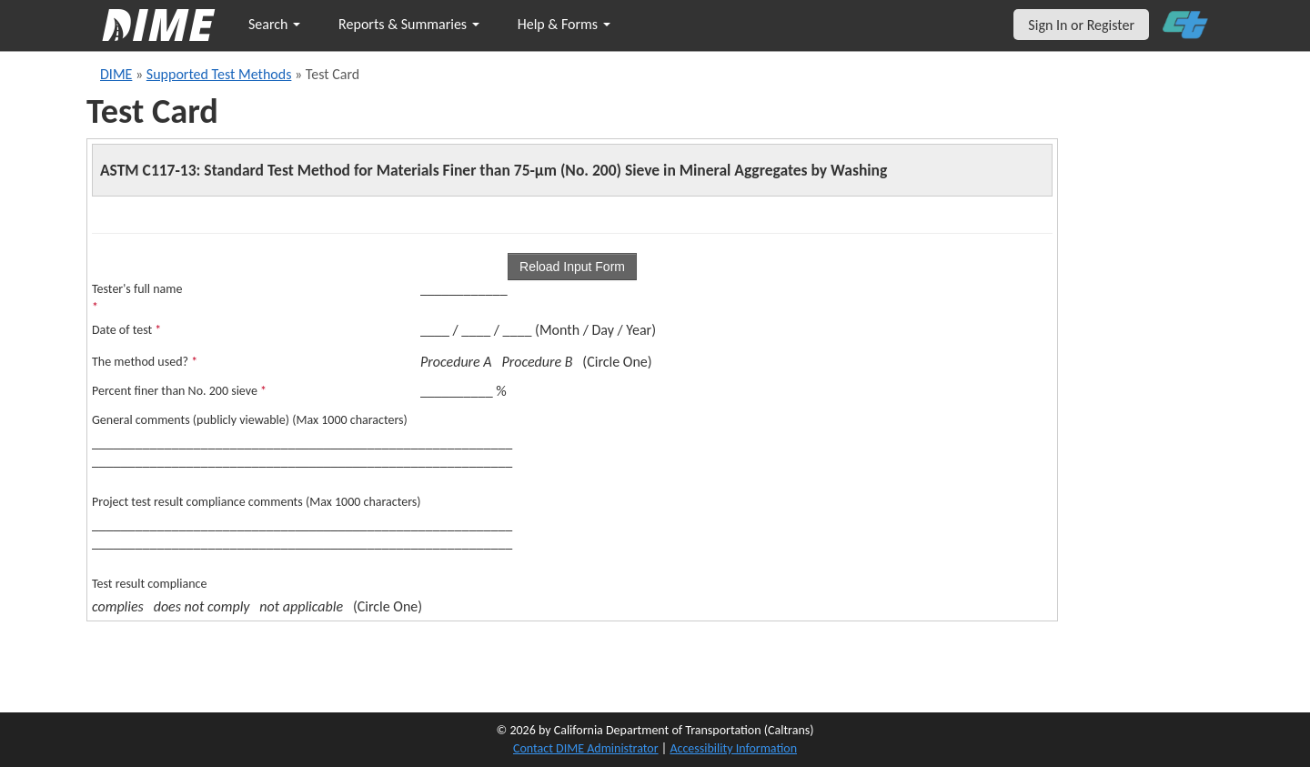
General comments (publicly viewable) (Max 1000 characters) (250, 420)
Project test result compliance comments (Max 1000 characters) (256, 502)
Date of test (126, 330)
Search (274, 24)
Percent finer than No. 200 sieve (179, 391)
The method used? (144, 361)
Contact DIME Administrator (586, 748)
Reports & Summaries (408, 24)
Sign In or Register (1081, 25)
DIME (116, 74)
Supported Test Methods (219, 74)
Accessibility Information (733, 748)
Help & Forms (564, 24)
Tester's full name (137, 298)
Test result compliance (149, 583)
